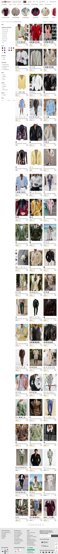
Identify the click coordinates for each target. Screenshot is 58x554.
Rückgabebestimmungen (31, 540)
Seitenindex (3, 536)
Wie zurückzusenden (18, 533)
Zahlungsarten (17, 543)
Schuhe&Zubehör (26, 4)
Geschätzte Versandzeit (18, 540)
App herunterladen (56, 548)
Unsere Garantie (17, 542)
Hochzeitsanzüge (5, 31)
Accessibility (3, 533)
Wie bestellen (16, 536)
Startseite (3, 21)
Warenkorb (56, 543)
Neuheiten (41, 4)
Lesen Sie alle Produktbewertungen (18, 539)
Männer (10, 4)
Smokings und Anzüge (17, 21)
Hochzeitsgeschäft (34, 4)
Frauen (14, 4)
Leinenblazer (4, 40)
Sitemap (3, 538)
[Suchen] (17, 2)
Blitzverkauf (20, 4)
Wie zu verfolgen (17, 535)
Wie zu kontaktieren (18, 532)
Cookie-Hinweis (30, 535)
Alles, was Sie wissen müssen (31, 533)
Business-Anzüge (5, 29)
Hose (3, 42)
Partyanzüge (4, 34)
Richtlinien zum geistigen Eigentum (31, 537)
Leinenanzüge (4, 36)
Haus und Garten (48, 4)
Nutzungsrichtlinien (30, 542)
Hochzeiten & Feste (9, 21)
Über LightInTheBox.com (6, 532)
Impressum (3, 535)
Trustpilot (30, 547)
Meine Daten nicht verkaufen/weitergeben (31, 544)
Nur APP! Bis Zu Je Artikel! (31, 2)
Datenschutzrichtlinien (31, 539)
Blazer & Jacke (4, 38)
